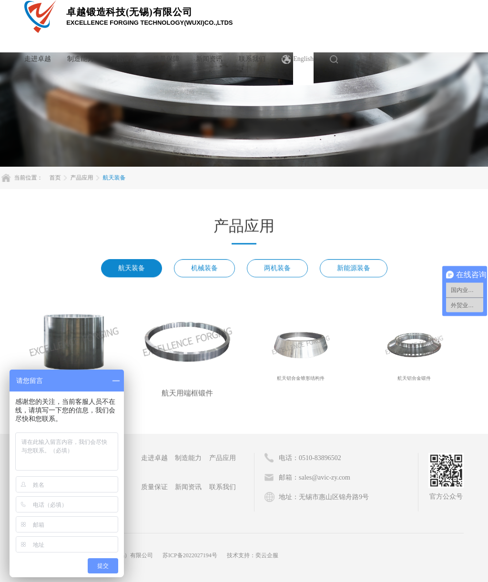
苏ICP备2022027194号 (190, 555)
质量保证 (154, 487)
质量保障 (166, 58)
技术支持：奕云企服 (252, 555)
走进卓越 (37, 58)
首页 (27, 177)
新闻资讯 (209, 58)
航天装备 (86, 177)
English (303, 58)
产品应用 (123, 58)
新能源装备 (353, 270)
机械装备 (204, 270)
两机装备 (277, 270)
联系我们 (252, 58)
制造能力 (80, 58)
